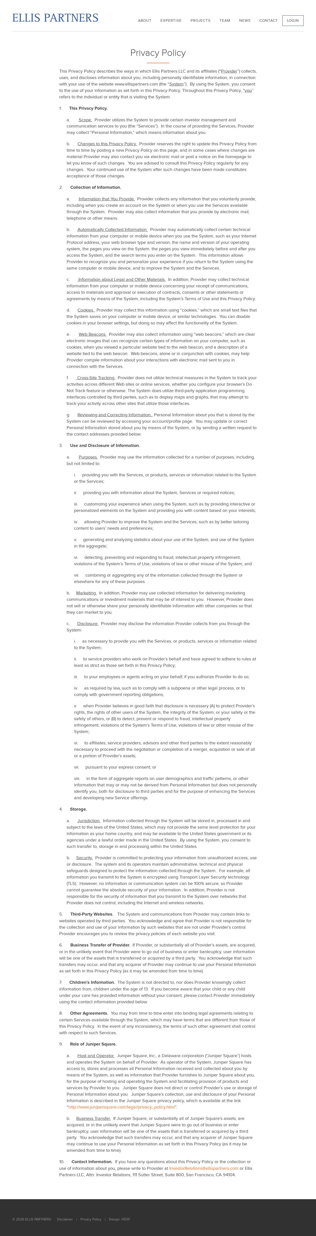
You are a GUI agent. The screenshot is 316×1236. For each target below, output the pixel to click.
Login (293, 21)
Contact (268, 21)
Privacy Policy (90, 1219)
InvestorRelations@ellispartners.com (203, 1168)
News (245, 21)
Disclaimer (65, 1219)
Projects (201, 21)
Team (224, 21)
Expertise (171, 21)
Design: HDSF (119, 1219)
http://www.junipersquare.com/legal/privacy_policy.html (121, 1107)
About (145, 21)
